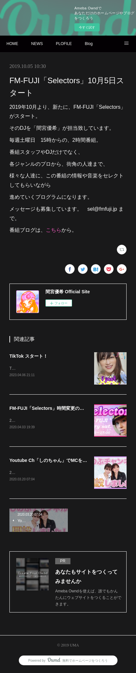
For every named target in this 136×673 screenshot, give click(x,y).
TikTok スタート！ (28, 356)
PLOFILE (64, 43)
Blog (89, 43)
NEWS (37, 43)
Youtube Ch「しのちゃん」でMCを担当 (50, 461)
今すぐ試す (87, 27)
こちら (53, 230)
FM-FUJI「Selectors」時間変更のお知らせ (53, 408)
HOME (12, 43)
